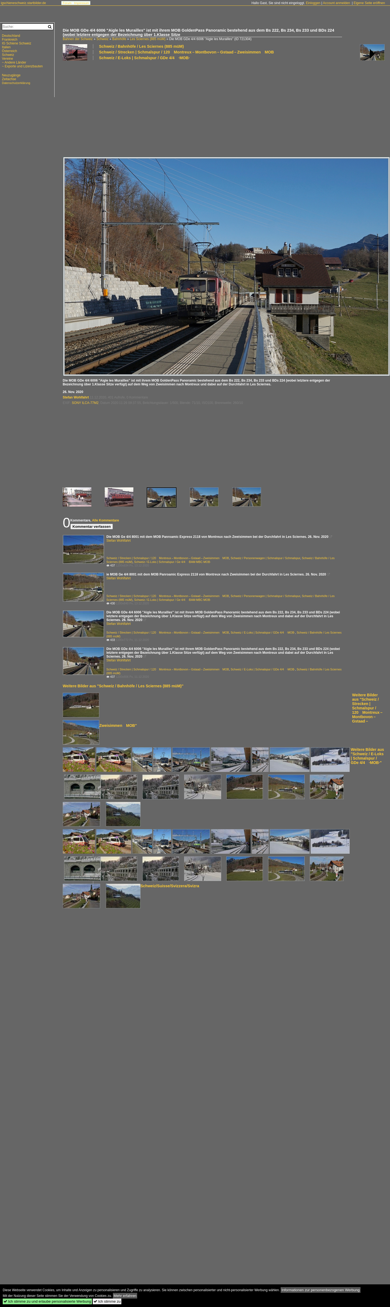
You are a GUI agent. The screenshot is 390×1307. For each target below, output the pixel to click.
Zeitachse (9, 79)
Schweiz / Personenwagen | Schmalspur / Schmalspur (265, 558)
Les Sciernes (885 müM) (148, 39)
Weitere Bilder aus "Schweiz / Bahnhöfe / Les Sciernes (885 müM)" (123, 686)
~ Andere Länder (14, 62)
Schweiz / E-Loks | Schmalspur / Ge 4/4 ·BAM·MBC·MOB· (172, 561)
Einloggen (313, 3)
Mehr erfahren (125, 1296)
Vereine (7, 59)
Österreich (9, 51)
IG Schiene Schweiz (16, 43)
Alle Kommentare (105, 520)
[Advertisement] (127, 108)
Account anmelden (336, 3)
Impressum (81, 3)
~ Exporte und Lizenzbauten (22, 66)
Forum (67, 3)
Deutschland (11, 36)
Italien (6, 47)
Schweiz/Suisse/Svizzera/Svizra (169, 886)
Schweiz (102, 39)
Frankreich (9, 39)
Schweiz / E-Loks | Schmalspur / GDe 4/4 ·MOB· (144, 58)
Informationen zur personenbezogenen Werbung (320, 1290)
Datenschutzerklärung (16, 83)
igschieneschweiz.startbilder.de (23, 3)
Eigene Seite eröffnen (369, 3)
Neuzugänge (11, 75)
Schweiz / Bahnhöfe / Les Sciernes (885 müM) (141, 46)
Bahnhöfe (119, 39)
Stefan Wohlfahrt (76, 397)
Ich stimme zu (107, 1301)
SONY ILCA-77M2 (85, 403)
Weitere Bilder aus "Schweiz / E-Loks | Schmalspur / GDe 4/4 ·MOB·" (367, 756)
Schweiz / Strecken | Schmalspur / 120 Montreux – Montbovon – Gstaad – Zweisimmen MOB (186, 52)
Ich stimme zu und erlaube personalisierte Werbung (47, 1301)
